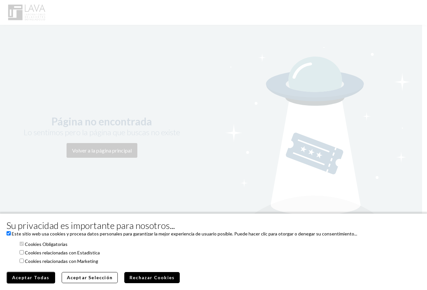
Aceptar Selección (90, 277)
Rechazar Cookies (152, 277)
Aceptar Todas (31, 277)
